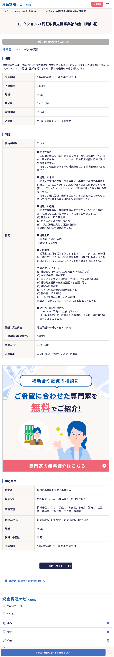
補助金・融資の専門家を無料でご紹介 (53, 652)
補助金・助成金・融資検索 (25, 11)
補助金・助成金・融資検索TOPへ (26, 580)
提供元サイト (56, 566)
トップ (5, 11)
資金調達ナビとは (16, 606)
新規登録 (97, 4)
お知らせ (11, 613)
